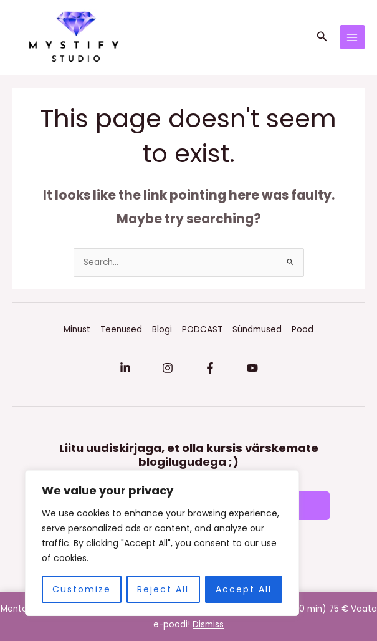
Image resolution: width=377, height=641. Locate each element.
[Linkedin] (125, 368)
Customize (81, 589)
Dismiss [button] (208, 624)
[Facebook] (210, 368)
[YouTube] (252, 368)
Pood (302, 329)
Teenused (121, 329)
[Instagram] (167, 368)
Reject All (163, 589)
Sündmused (257, 329)
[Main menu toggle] (352, 37)
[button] (322, 37)
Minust (77, 329)
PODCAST (202, 329)
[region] (162, 543)
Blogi (162, 329)
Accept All (244, 589)
